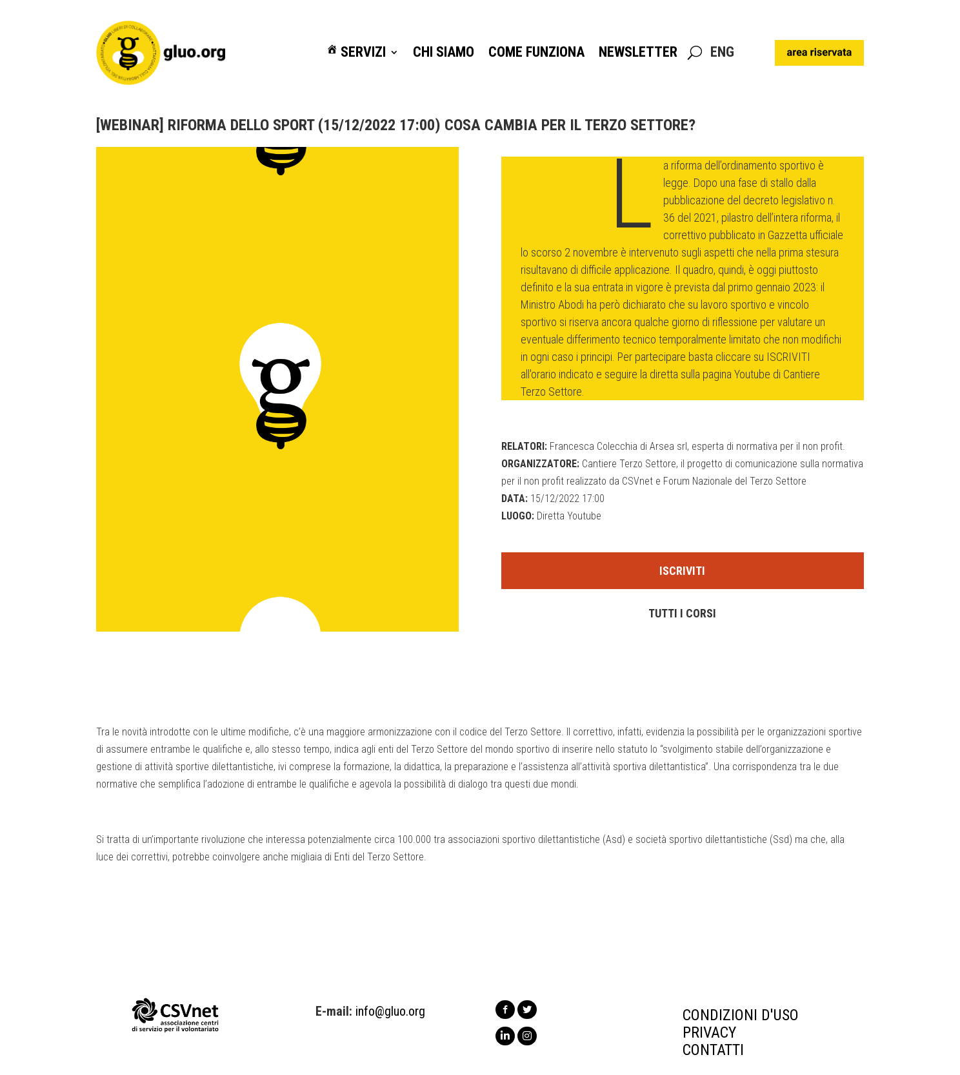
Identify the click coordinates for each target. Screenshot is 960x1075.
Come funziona (536, 52)
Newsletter (638, 52)
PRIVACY (709, 1032)
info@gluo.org (390, 1011)
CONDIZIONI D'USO (741, 1015)
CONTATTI (713, 1050)
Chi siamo (443, 52)
